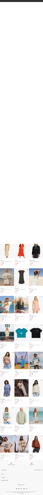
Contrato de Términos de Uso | (33, 491)
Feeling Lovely (36, 316)
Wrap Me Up (21, 289)
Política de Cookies (27, 492)
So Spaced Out (7, 372)
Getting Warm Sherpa (36, 261)
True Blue (21, 372)
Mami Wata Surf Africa (7, 316)
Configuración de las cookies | (10, 491)
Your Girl (21, 261)
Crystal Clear (36, 427)
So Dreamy (7, 261)
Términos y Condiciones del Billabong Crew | (19, 492)
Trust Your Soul (21, 345)
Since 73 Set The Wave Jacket (36, 372)
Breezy (21, 316)
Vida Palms (36, 456)
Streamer (36, 400)
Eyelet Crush (21, 400)
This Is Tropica (7, 455)
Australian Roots (7, 400)
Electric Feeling (7, 427)
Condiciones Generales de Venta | (24, 491)
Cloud (36, 289)
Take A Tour (36, 345)
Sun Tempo (7, 345)
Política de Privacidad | (17, 491)
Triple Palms (7, 289)
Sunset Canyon (21, 456)
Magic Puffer (21, 427)
